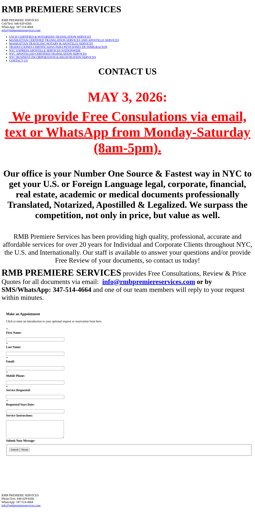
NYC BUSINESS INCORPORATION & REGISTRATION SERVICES (52, 57)
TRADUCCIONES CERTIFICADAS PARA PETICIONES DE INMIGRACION (58, 47)
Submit (14, 449)
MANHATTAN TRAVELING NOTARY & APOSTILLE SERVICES (51, 43)
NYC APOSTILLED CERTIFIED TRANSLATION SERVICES (48, 53)
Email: (10, 361)
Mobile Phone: (15, 375)
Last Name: (13, 347)
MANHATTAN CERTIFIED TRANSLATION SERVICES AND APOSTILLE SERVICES (64, 40)
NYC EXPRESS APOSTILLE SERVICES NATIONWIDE (45, 50)
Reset (24, 449)
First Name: (14, 332)
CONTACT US (18, 60)
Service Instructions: (19, 415)
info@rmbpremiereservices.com (21, 30)
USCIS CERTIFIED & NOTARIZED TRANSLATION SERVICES (50, 36)
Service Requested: (18, 390)
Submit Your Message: (20, 440)
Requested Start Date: (20, 404)
